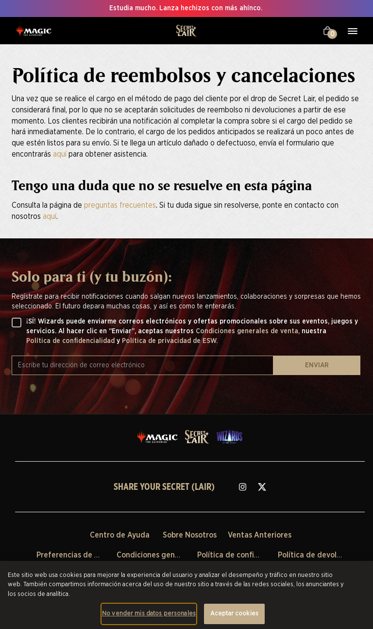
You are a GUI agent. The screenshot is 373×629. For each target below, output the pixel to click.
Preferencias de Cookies (78, 555)
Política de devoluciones (320, 555)
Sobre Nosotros (190, 535)
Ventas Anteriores (259, 535)
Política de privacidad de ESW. (170, 341)
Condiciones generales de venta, (249, 331)
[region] (186, 595)
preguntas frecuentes (120, 205)
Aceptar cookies (234, 614)
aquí (60, 154)
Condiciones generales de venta (173, 555)
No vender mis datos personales (149, 614)
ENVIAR (317, 365)
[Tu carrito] (327, 30)
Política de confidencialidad (71, 341)
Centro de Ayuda (120, 535)
